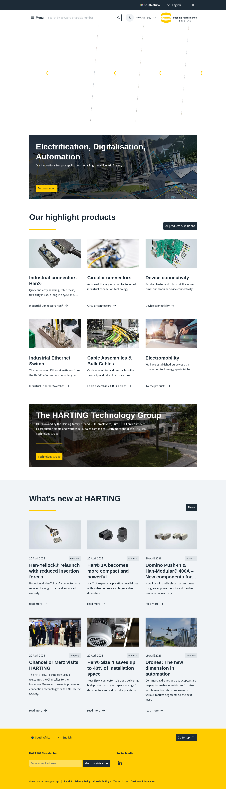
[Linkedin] (119, 763)
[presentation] (174, 5)
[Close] (193, 5)
